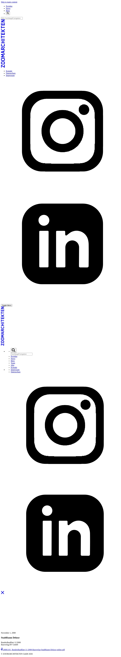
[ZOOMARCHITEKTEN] (3, 67)
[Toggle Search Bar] (8, 13)
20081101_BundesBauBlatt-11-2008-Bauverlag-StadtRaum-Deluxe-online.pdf (33, 650)
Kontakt (9, 71)
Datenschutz (11, 73)
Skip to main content (9, 2)
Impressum (10, 75)
